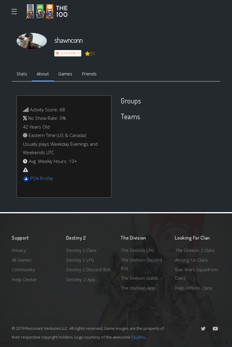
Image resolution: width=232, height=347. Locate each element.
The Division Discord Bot (142, 263)
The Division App (138, 288)
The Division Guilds (140, 278)
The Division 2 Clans (195, 250)
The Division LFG (138, 250)
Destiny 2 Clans (82, 250)
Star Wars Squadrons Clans (197, 273)
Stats (22, 74)
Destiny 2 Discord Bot (84, 273)
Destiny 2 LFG (80, 259)
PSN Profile (41, 179)
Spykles (138, 337)
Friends (91, 74)
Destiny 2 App (80, 288)
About (43, 74)
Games (66, 74)
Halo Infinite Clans (193, 288)
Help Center (24, 279)
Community (23, 269)
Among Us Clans (191, 259)
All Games (22, 259)
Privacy (19, 250)
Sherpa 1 (68, 53)
